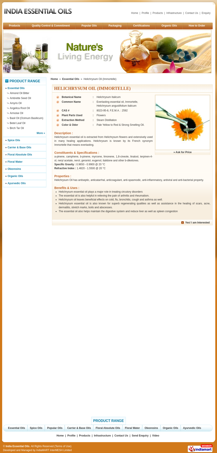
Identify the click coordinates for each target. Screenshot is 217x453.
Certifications (141, 25)
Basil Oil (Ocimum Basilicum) (26, 118)
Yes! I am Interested (197, 222)
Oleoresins (14, 168)
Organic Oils (169, 25)
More (40, 133)
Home (134, 13)
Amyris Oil (16, 103)
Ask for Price (184, 152)
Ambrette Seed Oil (20, 98)
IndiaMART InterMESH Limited (54, 450)
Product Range (25, 81)
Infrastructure (174, 13)
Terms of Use (63, 446)
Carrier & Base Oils (19, 147)
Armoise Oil (16, 113)
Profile (145, 13)
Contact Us (191, 13)
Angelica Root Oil (20, 108)
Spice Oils (14, 140)
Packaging (114, 25)
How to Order (197, 25)
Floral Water (15, 161)
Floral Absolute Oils (20, 154)
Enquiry (206, 13)
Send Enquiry (140, 435)
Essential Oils (16, 88)
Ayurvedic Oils (17, 183)
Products (158, 13)
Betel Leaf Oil (17, 123)
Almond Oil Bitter (19, 93)
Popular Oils (89, 25)
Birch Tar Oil (17, 128)
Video (155, 435)
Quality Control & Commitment (51, 25)
